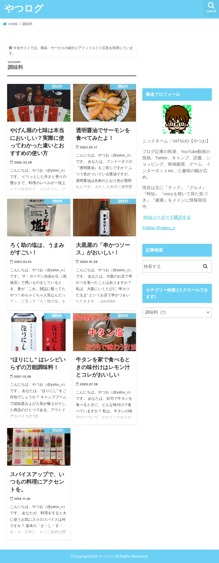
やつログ (24, 8)
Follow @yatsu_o (158, 228)
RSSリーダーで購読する (167, 217)
